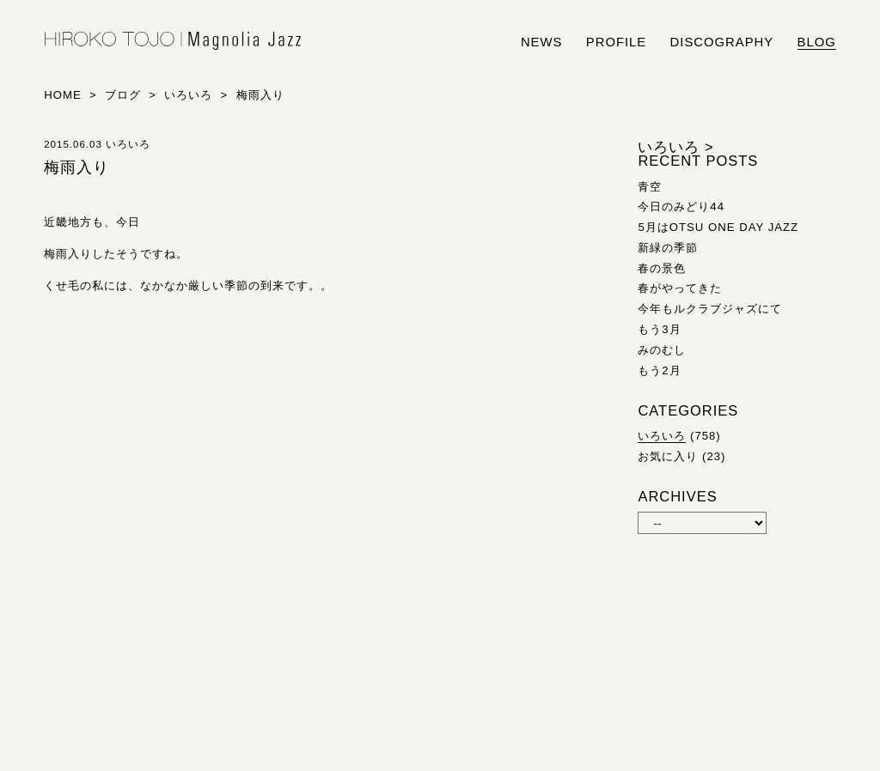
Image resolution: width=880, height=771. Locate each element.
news (542, 42)
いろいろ (662, 435)
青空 (650, 186)
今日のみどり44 (681, 206)
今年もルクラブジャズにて (710, 308)
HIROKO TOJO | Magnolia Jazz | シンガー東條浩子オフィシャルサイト (173, 41)
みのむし (662, 349)
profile (616, 42)
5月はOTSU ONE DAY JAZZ (718, 227)
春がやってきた (680, 288)
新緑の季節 (668, 247)
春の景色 (662, 268)
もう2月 (659, 370)
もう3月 (659, 329)
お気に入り (668, 456)
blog (817, 42)
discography (722, 42)
